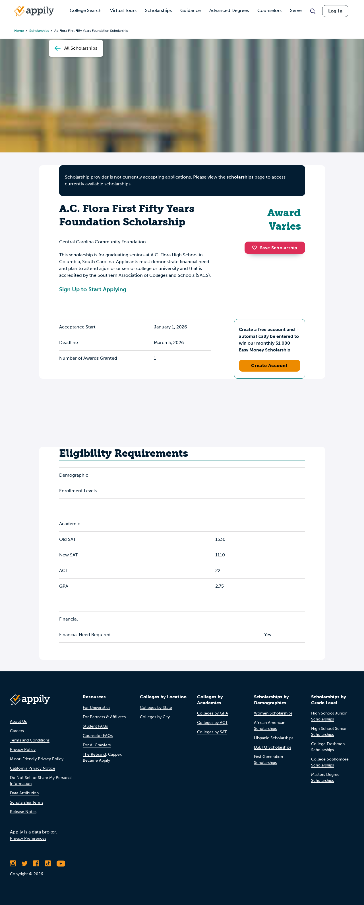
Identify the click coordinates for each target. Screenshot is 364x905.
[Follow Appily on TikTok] (48, 863)
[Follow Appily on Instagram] (13, 863)
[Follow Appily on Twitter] (25, 863)
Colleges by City (155, 717)
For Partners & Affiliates (104, 717)
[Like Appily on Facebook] (36, 863)
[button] (256, 247)
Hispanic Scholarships (273, 738)
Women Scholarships (273, 713)
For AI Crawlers (97, 745)
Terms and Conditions (29, 740)
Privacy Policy (23, 749)
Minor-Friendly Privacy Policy (36, 759)
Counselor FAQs (98, 735)
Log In (335, 11)
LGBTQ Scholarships (272, 747)
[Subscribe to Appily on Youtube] (61, 863)
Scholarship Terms (26, 802)
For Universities (96, 707)
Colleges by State (156, 707)
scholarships (240, 177)
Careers (17, 730)
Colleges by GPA (212, 713)
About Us (18, 721)
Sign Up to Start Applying (92, 289)
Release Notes (23, 811)
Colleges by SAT (212, 732)
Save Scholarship (274, 247)
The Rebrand (94, 754)
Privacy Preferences (28, 838)
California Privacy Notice (32, 768)
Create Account (269, 365)
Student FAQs (95, 726)
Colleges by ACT (212, 722)
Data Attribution (24, 793)
